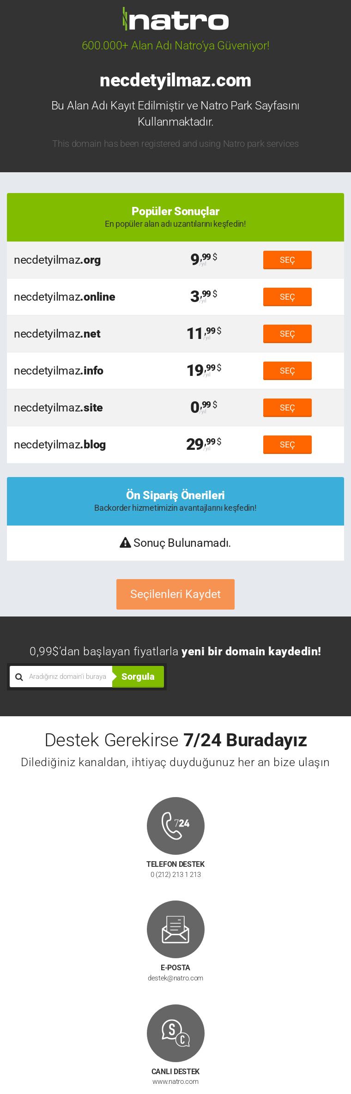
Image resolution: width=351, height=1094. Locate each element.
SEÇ (287, 260)
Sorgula (138, 676)
